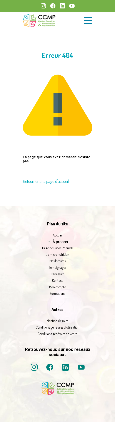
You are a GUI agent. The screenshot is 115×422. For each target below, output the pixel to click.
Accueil (57, 235)
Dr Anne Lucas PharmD (57, 248)
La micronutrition (57, 254)
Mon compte (57, 287)
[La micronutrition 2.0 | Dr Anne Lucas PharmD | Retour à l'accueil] (39, 20)
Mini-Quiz (58, 274)
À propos (60, 242)
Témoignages (57, 267)
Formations (57, 293)
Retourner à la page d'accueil (46, 181)
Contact (57, 280)
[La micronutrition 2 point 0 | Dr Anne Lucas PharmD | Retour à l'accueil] (57, 394)
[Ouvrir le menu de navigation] (88, 20)
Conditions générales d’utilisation (57, 327)
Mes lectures (58, 261)
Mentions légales (57, 321)
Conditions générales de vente (57, 334)
